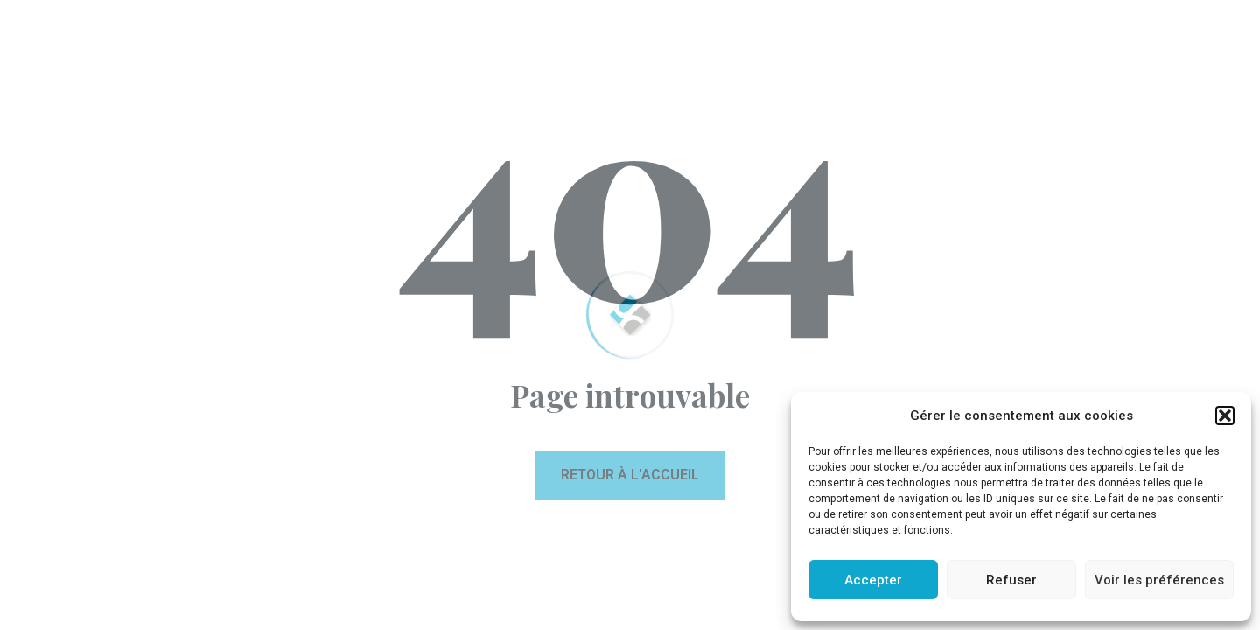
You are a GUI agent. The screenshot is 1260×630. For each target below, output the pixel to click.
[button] (1225, 415)
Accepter (873, 580)
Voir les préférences (1159, 580)
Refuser (1011, 580)
